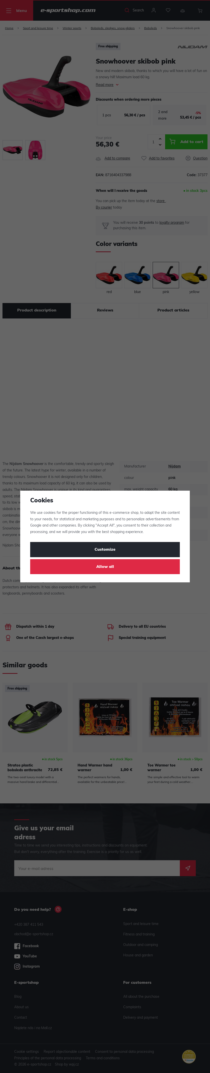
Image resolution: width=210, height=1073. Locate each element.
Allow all (105, 567)
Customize (105, 550)
